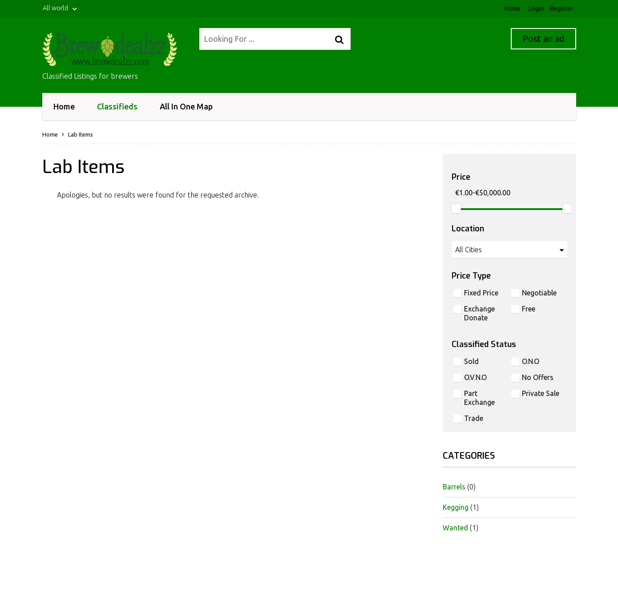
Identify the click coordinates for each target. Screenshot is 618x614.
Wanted (455, 528)
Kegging (456, 507)
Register (561, 8)
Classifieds (117, 104)
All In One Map (186, 106)
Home (513, 8)
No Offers (537, 377)
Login (536, 8)
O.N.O (530, 361)
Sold (471, 361)
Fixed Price (481, 293)
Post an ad (543, 38)
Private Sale (540, 393)
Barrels (454, 487)
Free (528, 309)
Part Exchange (479, 397)
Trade (473, 418)
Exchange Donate (479, 313)
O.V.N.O (475, 377)
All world (60, 8)
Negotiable (539, 293)
